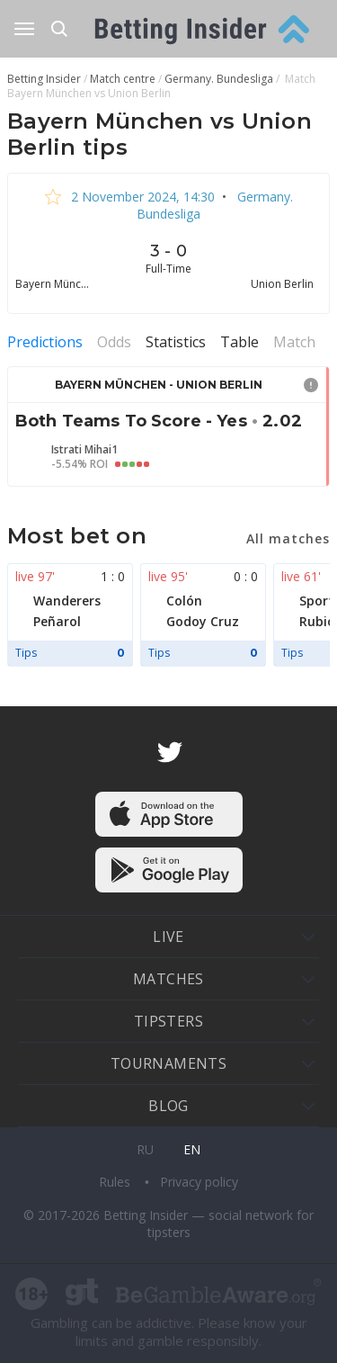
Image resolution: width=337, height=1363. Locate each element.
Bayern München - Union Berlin (158, 384)
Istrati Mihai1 (84, 450)
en (191, 1149)
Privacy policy (199, 1181)
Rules (116, 1181)
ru (145, 1149)
